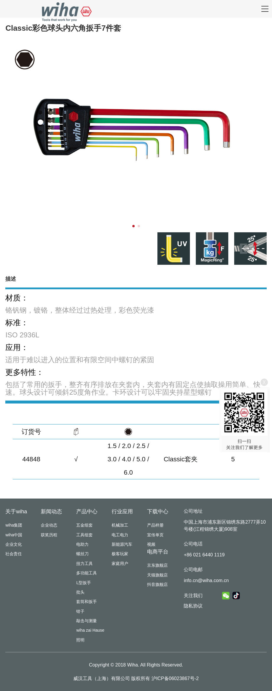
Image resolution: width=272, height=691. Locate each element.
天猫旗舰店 (157, 575)
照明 (80, 640)
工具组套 (84, 534)
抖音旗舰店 (157, 584)
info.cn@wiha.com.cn (206, 580)
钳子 (80, 611)
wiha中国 (13, 534)
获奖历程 (49, 534)
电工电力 (120, 534)
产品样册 (155, 525)
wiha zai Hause (90, 630)
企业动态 (49, 525)
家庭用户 (120, 563)
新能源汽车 (122, 544)
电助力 (82, 544)
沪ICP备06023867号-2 (175, 678)
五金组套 (84, 525)
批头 (80, 592)
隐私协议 (193, 605)
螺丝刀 (82, 553)
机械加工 (120, 525)
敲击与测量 (86, 620)
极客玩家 (120, 553)
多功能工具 (86, 573)
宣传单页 (155, 534)
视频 (151, 544)
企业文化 (13, 544)
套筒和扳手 (86, 601)
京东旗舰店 (157, 565)
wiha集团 (13, 525)
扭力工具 (84, 563)
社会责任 (13, 553)
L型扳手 (83, 582)
